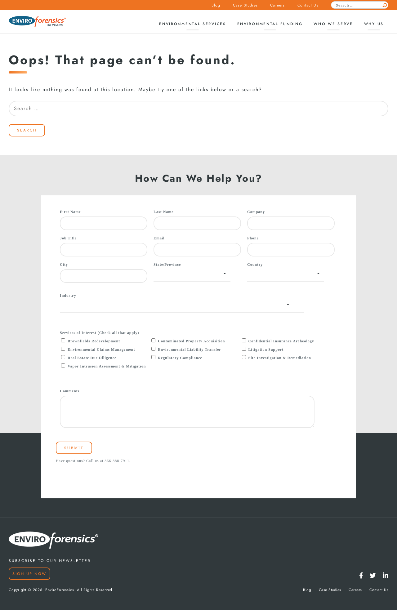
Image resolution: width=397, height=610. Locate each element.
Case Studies (245, 5)
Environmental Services (192, 23)
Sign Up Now (29, 573)
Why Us (374, 23)
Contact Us (308, 5)
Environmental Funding (270, 23)
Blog (216, 5)
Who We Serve (333, 23)
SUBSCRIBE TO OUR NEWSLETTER (50, 560)
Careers (277, 5)
